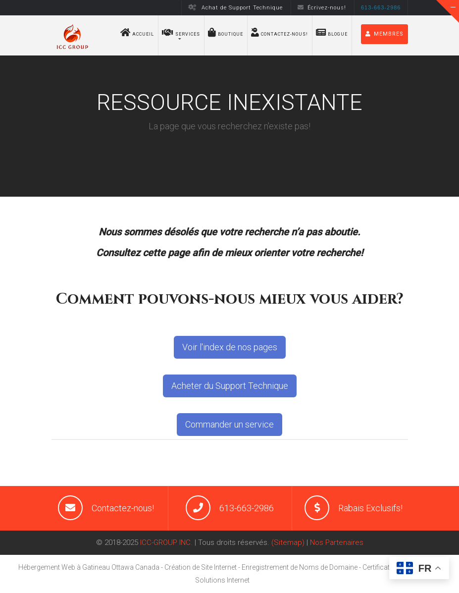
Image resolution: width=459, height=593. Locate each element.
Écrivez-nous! (322, 7)
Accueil (137, 32)
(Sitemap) (288, 542)
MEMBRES (384, 34)
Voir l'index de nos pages (229, 347)
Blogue (332, 32)
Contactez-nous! (279, 32)
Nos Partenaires (336, 542)
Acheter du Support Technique (229, 385)
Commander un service (229, 424)
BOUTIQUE (225, 32)
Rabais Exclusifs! (370, 508)
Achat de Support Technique (235, 7)
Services (181, 32)
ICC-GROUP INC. (166, 542)
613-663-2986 (246, 508)
